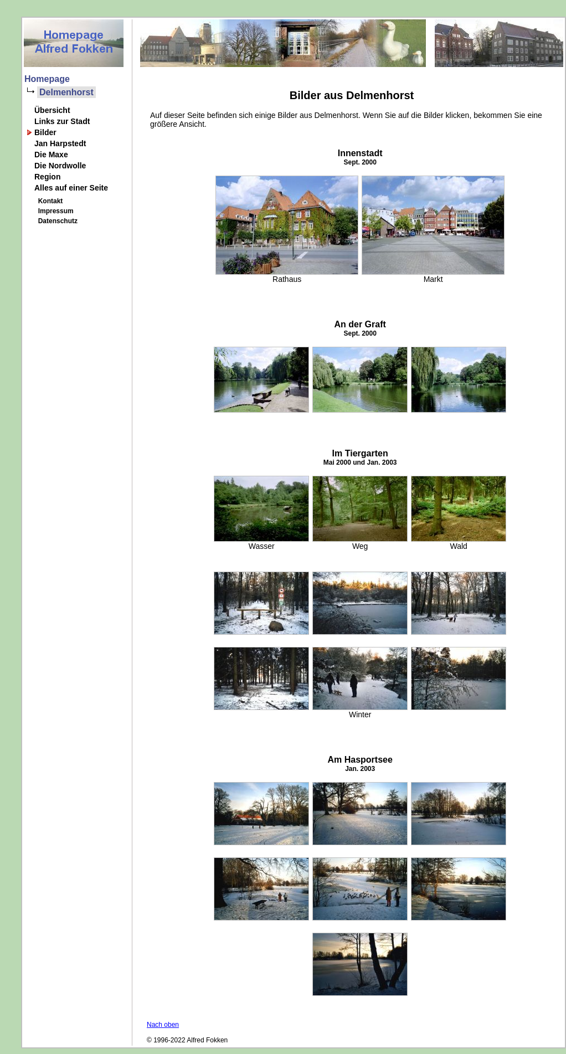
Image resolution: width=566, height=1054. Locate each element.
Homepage (47, 79)
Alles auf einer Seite (71, 187)
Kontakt (48, 201)
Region (47, 176)
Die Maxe (51, 154)
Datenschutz (56, 221)
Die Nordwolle (60, 165)
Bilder (45, 132)
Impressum (54, 211)
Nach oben (163, 1025)
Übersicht (52, 110)
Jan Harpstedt (60, 143)
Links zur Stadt (62, 121)
